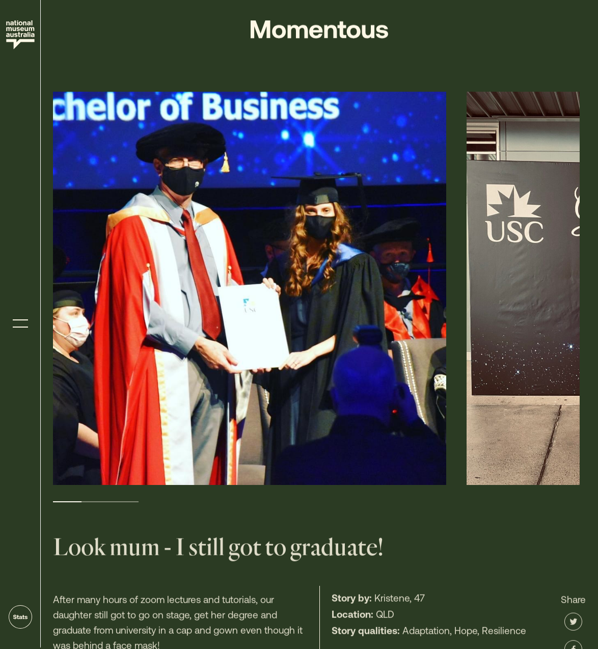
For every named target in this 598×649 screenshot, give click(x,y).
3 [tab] (124, 501)
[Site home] (20, 35)
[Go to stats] (20, 617)
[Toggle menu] (20, 323)
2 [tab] (95, 501)
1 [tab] (67, 501)
